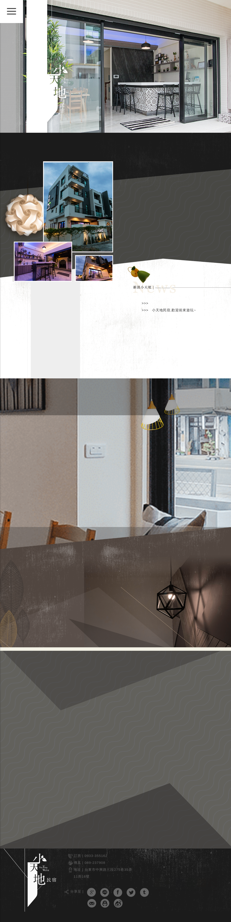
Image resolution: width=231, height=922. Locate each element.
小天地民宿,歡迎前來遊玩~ (174, 310)
